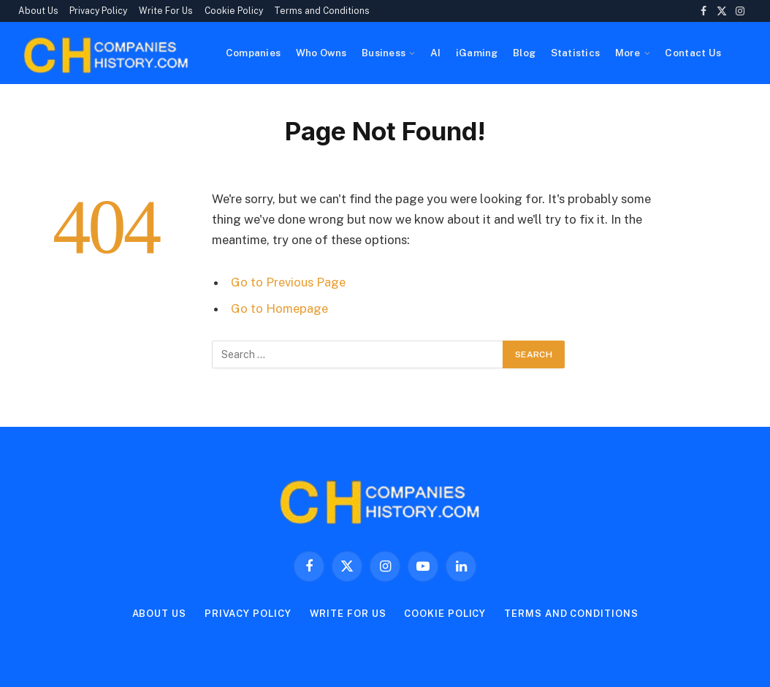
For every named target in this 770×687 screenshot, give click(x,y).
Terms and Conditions (322, 11)
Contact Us (693, 52)
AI (435, 52)
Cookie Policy (234, 11)
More (628, 52)
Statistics (576, 52)
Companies (253, 52)
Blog (524, 52)
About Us (38, 11)
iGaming (477, 52)
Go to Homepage (279, 308)
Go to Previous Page (288, 282)
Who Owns (321, 52)
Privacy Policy (98, 11)
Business (383, 52)
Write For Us (166, 11)
